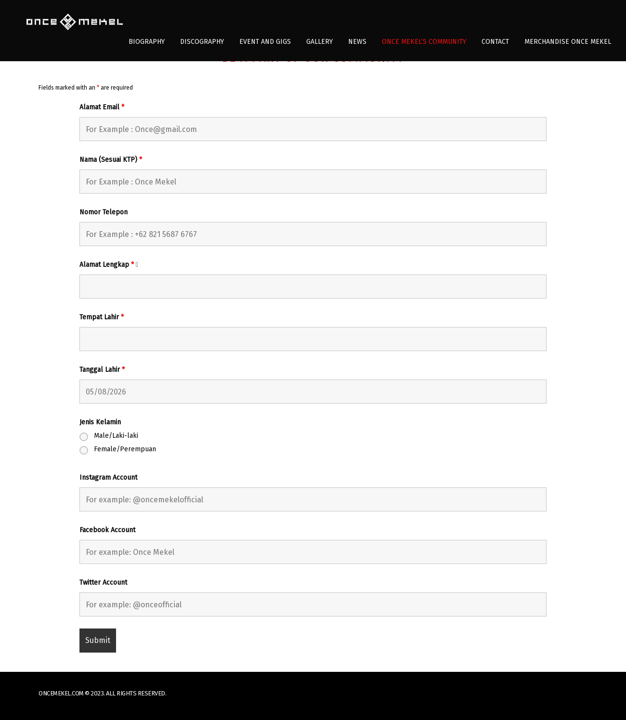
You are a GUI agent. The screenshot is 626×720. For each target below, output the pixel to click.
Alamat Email (101, 107)
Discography (202, 42)
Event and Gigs (265, 42)
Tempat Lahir (101, 317)
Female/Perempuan (125, 449)
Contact (495, 42)
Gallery (319, 42)
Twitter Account (103, 583)
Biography (147, 42)
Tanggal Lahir (102, 370)
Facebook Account (107, 530)
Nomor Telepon (103, 212)
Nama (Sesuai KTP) (110, 160)
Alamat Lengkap (111, 265)
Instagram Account (108, 478)
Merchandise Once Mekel (567, 42)
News (357, 42)
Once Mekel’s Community (424, 42)
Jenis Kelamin (100, 422)
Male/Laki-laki (116, 436)
